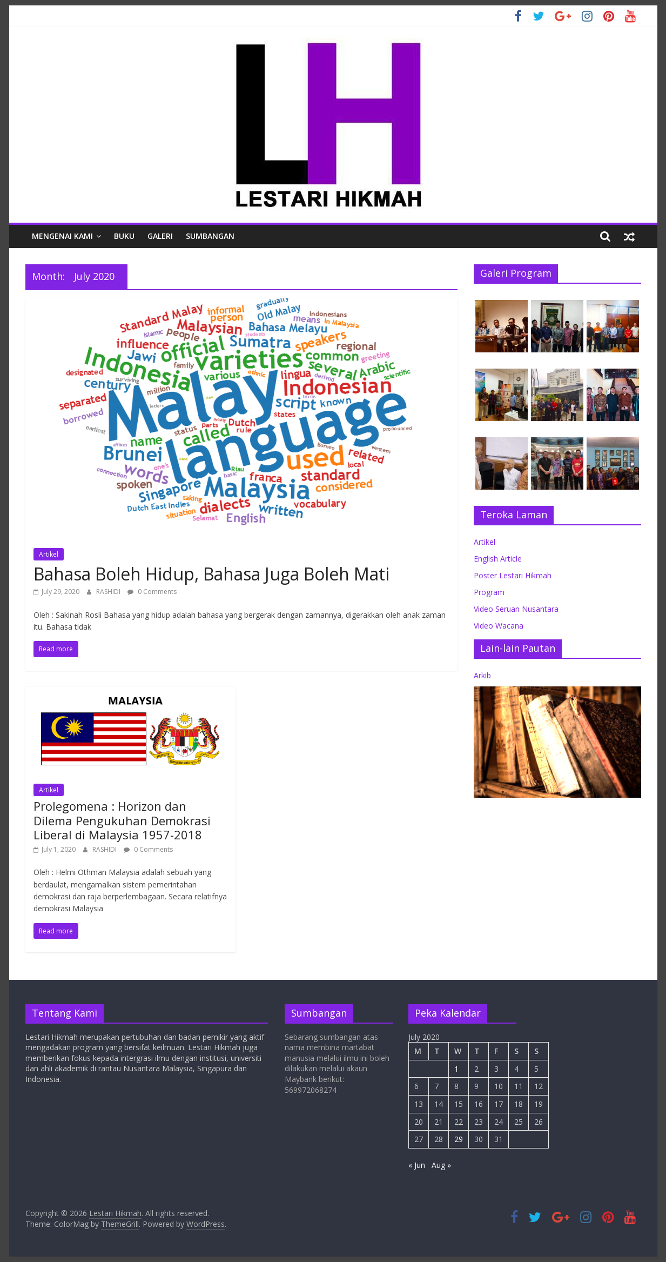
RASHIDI (109, 591)
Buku (124, 236)
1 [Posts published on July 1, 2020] (456, 1069)
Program (489, 592)
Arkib (482, 675)
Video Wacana (498, 625)
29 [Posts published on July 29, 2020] (458, 1139)
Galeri (160, 236)
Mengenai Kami (62, 236)
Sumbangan (210, 236)
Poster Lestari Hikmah (512, 575)
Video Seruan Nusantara (516, 609)
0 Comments (152, 591)
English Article (498, 558)
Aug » (441, 1165)
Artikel (48, 554)
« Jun (416, 1165)
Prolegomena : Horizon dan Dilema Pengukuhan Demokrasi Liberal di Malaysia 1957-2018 (122, 820)
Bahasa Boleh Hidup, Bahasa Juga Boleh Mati (211, 573)
